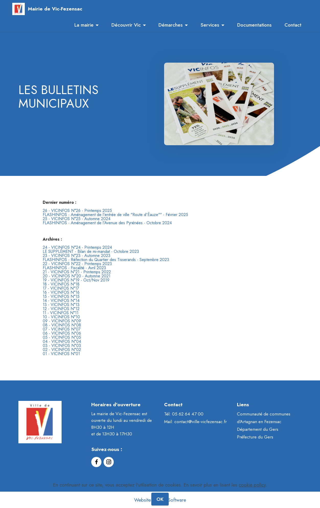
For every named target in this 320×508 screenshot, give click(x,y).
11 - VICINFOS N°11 (60, 313)
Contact (292, 24)
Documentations (254, 24)
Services (210, 24)
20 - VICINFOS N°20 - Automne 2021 (76, 276)
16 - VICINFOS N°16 (61, 292)
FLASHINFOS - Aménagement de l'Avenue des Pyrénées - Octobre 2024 (107, 223)
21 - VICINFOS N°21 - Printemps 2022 (77, 272)
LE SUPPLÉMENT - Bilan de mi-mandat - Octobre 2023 (91, 251)
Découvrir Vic (126, 24)
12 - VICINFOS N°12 (61, 309)
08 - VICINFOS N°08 (62, 325)
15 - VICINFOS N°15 (61, 296)
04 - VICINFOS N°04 (62, 341)
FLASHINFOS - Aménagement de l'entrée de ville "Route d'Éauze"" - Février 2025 (115, 215)
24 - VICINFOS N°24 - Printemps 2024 (77, 247)
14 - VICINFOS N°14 (61, 300)
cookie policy (252, 495)
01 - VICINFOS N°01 (61, 354)
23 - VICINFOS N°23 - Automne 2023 (76, 255)
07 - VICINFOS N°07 (62, 329)
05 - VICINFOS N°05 (62, 337)
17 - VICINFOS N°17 (61, 288)
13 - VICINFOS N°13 (61, 305)
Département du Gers (257, 429)
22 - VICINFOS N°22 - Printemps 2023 (77, 264)
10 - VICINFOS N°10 (61, 317)
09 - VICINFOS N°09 (62, 321)
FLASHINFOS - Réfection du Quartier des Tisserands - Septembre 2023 (106, 260)
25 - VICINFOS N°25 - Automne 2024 (76, 219)
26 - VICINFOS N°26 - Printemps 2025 (77, 210)
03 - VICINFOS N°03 (62, 345)
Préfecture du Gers (255, 437)
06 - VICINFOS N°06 (62, 333)
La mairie (84, 24)
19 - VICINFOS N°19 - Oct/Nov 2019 (76, 280)
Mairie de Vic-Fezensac (55, 8)
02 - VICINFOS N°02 (62, 350)
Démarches (170, 24)
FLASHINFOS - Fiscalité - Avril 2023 (74, 268)
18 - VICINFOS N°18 (61, 284)
